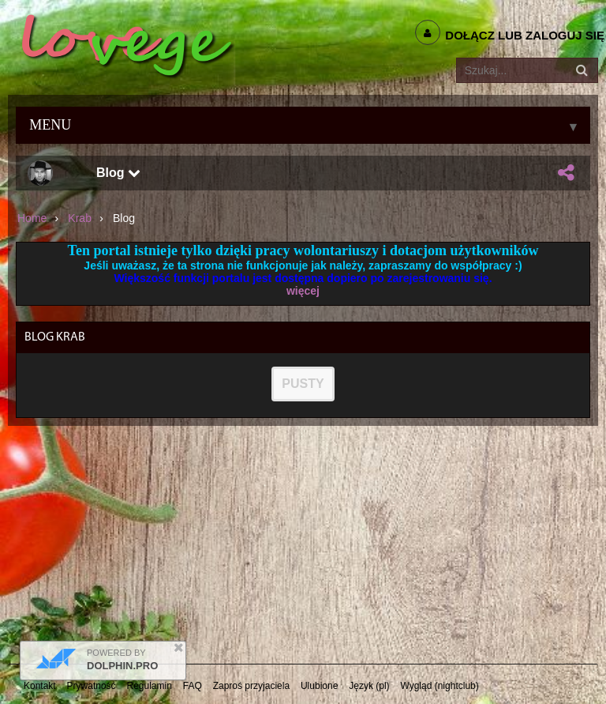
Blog (118, 172)
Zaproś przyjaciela (251, 685)
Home (32, 218)
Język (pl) (369, 685)
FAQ (192, 685)
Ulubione (319, 685)
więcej (303, 290)
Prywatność (91, 685)
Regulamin (149, 685)
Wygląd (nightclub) (439, 685)
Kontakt (40, 685)
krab (80, 218)
